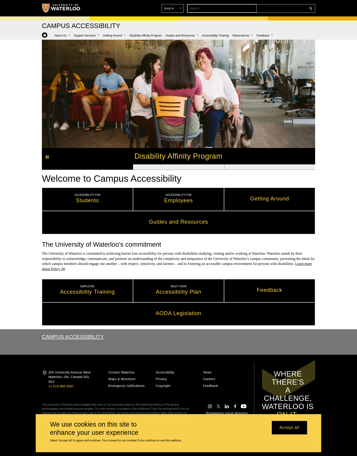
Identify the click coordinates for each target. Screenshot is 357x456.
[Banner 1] (87, 167)
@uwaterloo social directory (227, 413)
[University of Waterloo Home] (61, 8)
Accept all (289, 427)
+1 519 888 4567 (61, 386)
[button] (277, 8)
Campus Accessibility (73, 336)
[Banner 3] (269, 167)
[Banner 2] (178, 167)
